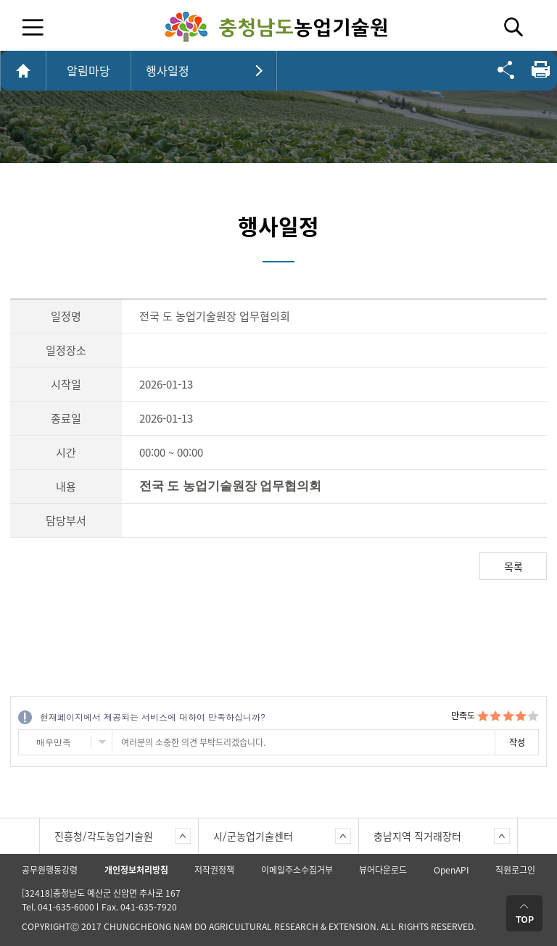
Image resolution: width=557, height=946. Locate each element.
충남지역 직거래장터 (417, 836)
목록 (513, 566)
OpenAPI (451, 870)
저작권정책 (214, 870)
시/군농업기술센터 (253, 836)
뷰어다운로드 (383, 870)
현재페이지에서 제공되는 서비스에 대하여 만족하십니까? (152, 716)
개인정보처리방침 (136, 870)
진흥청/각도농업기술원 (103, 836)
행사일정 (167, 70)
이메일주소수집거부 (297, 870)
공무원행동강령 (50, 870)
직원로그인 (515, 870)
